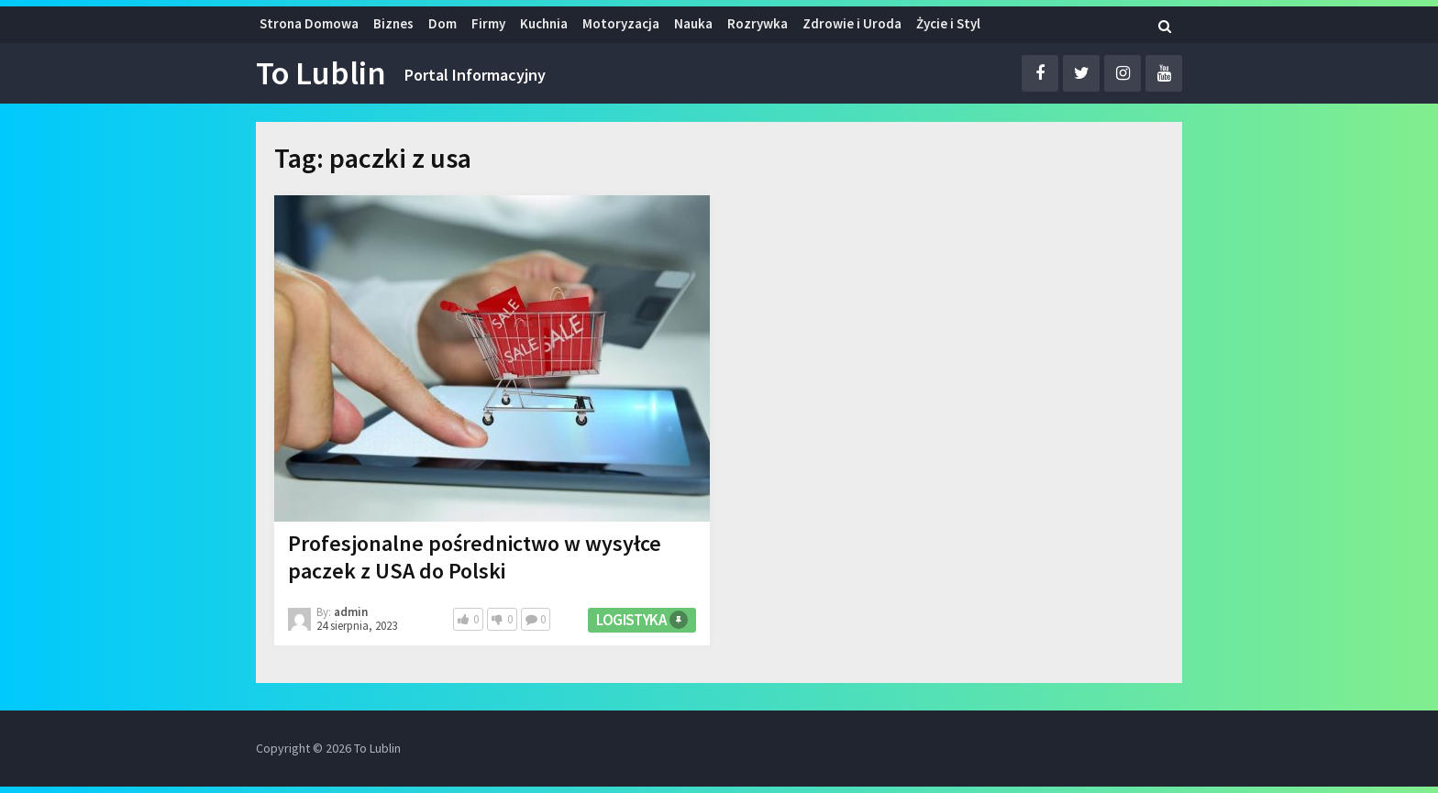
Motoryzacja (620, 23)
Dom (442, 23)
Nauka (693, 23)
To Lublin (321, 73)
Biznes (393, 23)
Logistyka (631, 620)
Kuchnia (544, 23)
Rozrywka (757, 23)
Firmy (488, 23)
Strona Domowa (309, 23)
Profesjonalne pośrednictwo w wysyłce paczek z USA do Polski (474, 557)
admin (351, 612)
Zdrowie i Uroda (852, 23)
